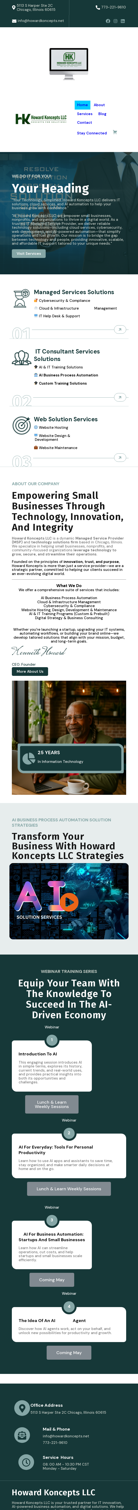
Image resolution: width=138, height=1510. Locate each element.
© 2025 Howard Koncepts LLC (38, 1499)
